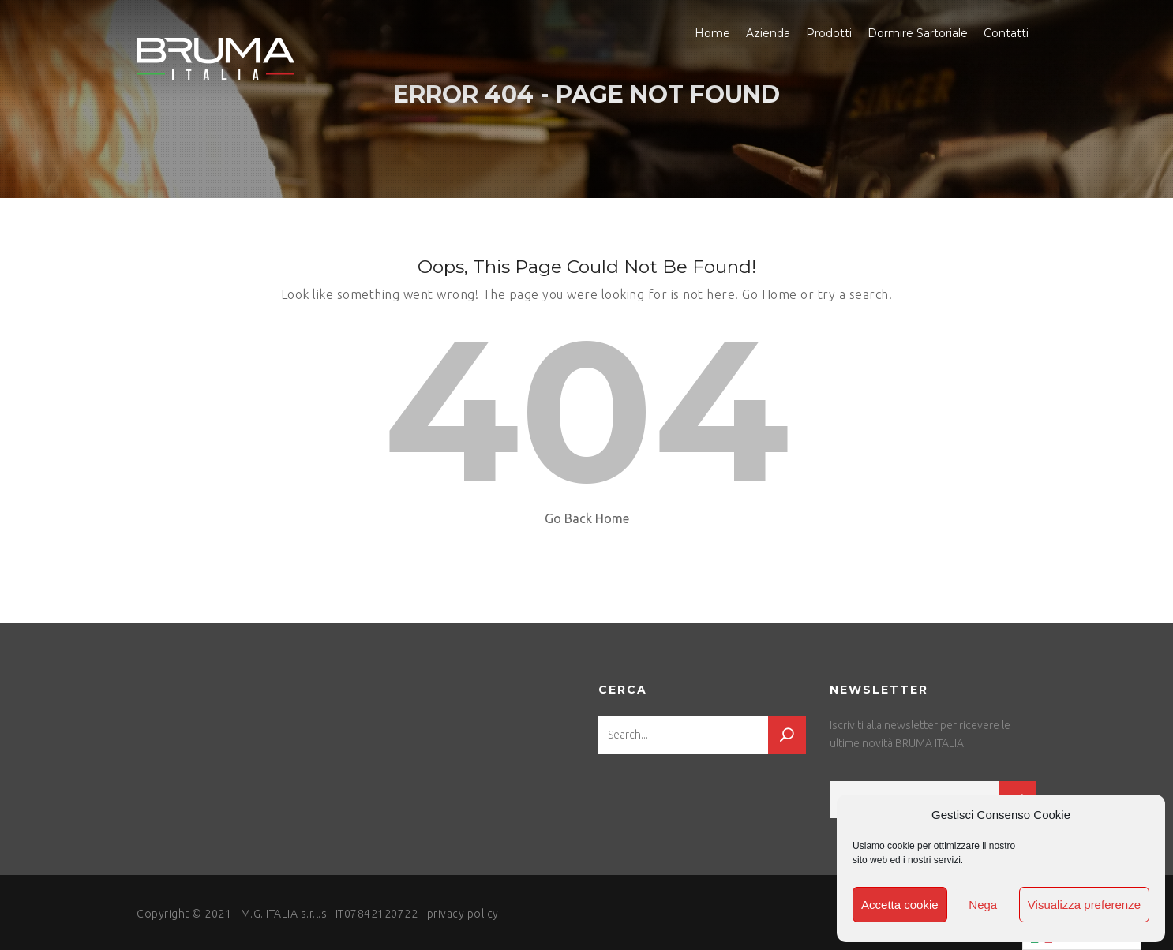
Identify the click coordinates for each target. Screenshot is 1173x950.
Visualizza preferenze (1084, 904)
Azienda (768, 33)
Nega (983, 904)
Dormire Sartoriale (918, 33)
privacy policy (463, 913)
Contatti (1006, 33)
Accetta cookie (900, 904)
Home (712, 33)
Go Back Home (587, 518)
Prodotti (829, 33)
